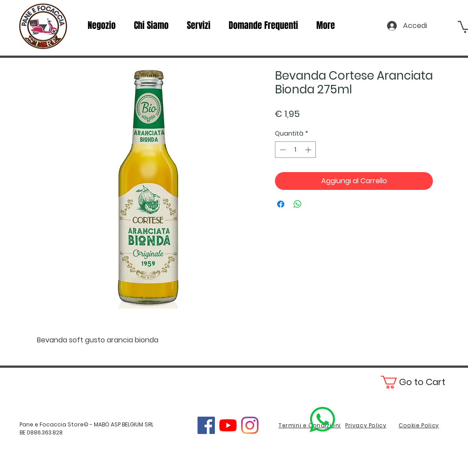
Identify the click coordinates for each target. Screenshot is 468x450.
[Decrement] (281, 149)
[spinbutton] (295, 149)
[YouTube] (228, 425)
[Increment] (309, 149)
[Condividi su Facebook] (280, 204)
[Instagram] (249, 425)
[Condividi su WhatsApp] (297, 204)
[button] (422, 382)
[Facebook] (206, 425)
